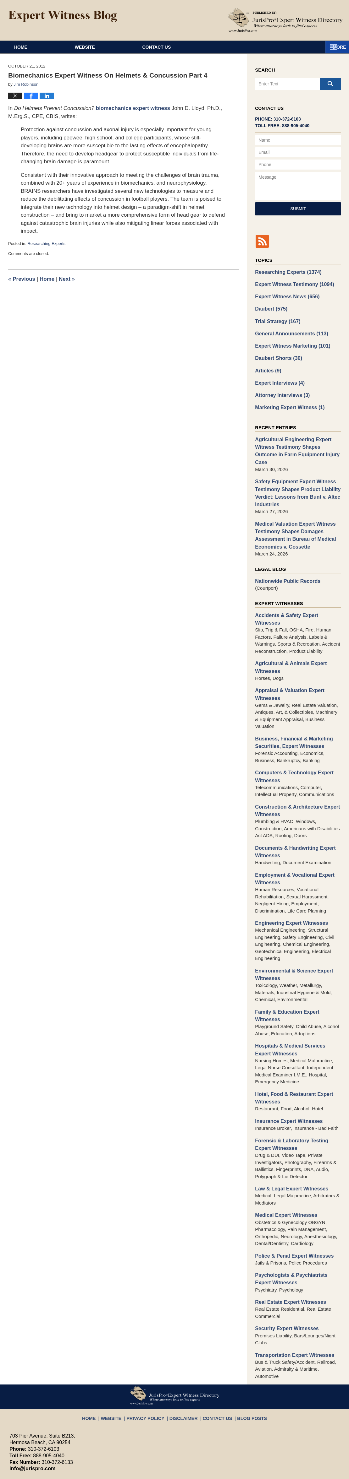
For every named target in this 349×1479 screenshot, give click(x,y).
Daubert (270, 306)
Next (67, 279)
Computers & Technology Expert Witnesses (291, 743)
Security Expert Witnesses (284, 1274)
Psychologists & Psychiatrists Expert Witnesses (296, 1226)
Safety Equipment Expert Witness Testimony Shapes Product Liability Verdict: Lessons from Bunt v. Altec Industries (295, 476)
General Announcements (289, 330)
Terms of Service (156, 1442)
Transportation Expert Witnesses (292, 1300)
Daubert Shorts (277, 353)
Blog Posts (245, 1361)
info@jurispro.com (29, 1414)
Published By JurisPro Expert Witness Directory (285, 20)
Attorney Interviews (280, 389)
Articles (267, 365)
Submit (298, 208)
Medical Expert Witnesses (284, 1164)
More (335, 47)
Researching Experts (46, 243)
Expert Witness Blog (62, 16)
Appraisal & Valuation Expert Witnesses (287, 663)
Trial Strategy (276, 318)
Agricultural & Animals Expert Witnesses (288, 637)
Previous (21, 279)
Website (123, 47)
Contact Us (214, 47)
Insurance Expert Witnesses (286, 1072)
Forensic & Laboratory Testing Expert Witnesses (297, 1094)
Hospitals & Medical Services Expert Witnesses (295, 1002)
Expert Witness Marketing (290, 342)
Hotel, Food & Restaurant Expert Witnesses (291, 1049)
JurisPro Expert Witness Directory (87, 1471)
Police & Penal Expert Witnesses (291, 1204)
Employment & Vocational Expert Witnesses (292, 842)
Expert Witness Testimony (292, 283)
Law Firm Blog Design (310, 1471)
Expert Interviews (278, 377)
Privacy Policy (150, 1361)
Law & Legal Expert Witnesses (289, 1138)
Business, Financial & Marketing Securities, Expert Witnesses (291, 710)
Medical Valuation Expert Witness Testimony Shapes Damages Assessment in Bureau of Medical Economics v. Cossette (292, 516)
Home (40, 47)
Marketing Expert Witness (287, 401)
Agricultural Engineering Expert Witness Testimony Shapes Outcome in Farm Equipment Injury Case (296, 439)
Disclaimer (183, 1361)
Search (330, 84)
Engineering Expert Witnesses (289, 886)
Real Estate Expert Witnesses (288, 1248)
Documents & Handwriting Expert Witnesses (292, 816)
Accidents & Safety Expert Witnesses (296, 594)
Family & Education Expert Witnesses (297, 973)
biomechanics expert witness (133, 108)
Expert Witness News (285, 295)
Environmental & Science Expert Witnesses (291, 936)
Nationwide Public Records (285, 560)
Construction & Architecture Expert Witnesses (294, 776)
